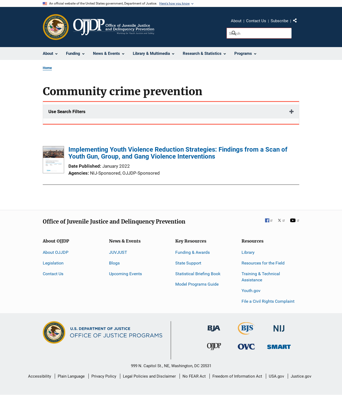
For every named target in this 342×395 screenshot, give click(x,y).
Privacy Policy (103, 376)
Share (296, 22)
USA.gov (276, 376)
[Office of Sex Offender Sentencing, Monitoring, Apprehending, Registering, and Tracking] (279, 345)
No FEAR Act (194, 376)
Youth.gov (251, 290)
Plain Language (71, 376)
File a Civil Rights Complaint (268, 301)
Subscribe (279, 20)
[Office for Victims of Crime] (246, 346)
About (236, 20)
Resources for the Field (263, 263)
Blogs (114, 263)
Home (47, 68)
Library (248, 252)
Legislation (53, 263)
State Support (188, 263)
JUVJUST (118, 252)
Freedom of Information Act (237, 376)
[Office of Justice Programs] (56, 27)
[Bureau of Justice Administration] (214, 325)
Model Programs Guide (197, 284)
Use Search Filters (67, 111)
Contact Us (256, 20)
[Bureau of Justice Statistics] (246, 332)
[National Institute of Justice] (279, 326)
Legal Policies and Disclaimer (149, 376)
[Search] (259, 33)
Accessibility (39, 376)
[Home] (113, 27)
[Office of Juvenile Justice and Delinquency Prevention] (214, 347)
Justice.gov (301, 376)
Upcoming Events (125, 273)
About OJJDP (55, 252)
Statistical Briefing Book (197, 273)
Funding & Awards (192, 252)
